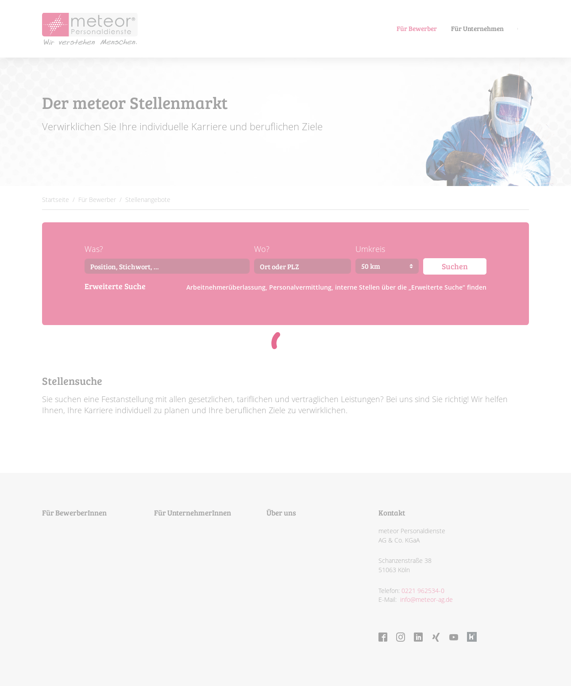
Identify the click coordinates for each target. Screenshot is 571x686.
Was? (94, 249)
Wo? (262, 249)
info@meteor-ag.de (425, 599)
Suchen (455, 265)
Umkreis (370, 249)
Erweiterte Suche (115, 286)
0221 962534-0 (422, 590)
